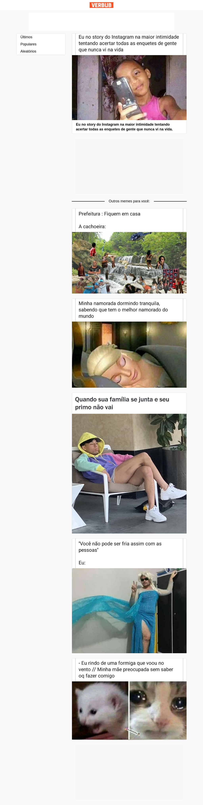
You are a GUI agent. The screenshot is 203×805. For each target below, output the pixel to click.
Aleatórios (28, 51)
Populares (28, 44)
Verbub (101, 5)
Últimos (26, 37)
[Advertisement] (101, 22)
